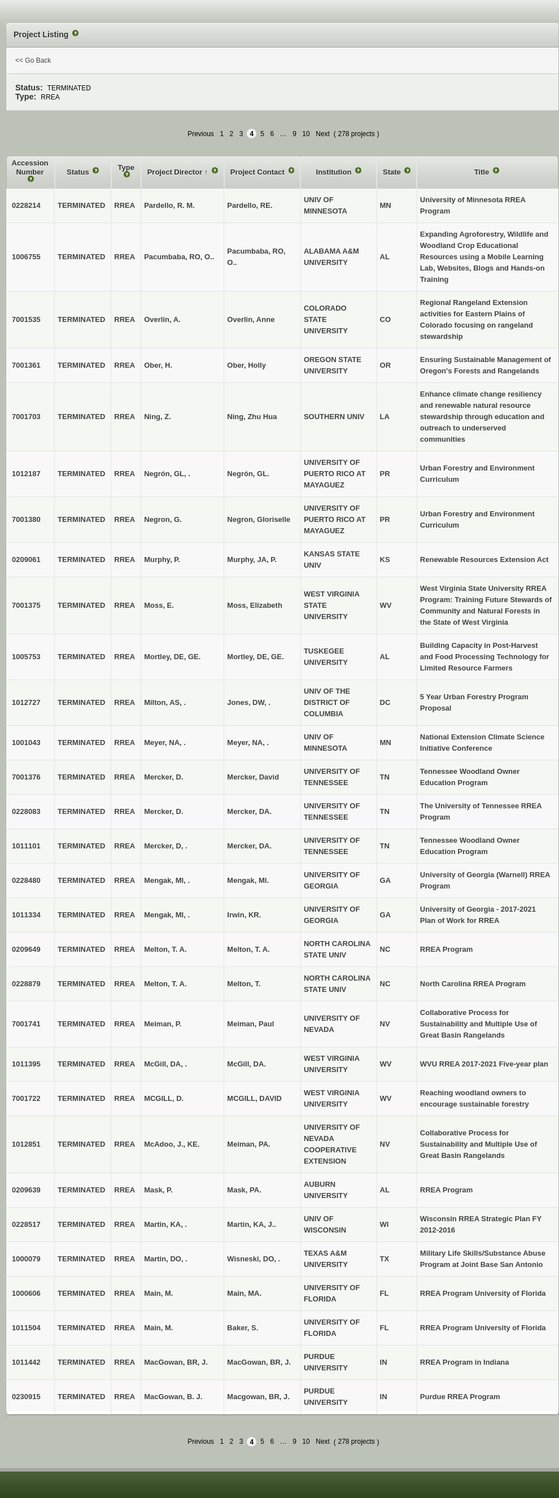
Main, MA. (244, 1293)
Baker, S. (242, 1327)
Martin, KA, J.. (251, 1224)
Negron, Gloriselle (258, 519)
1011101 (26, 846)
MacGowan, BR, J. (259, 1362)
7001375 (26, 605)
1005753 (26, 656)
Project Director (175, 172)
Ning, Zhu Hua (252, 416)
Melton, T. (243, 983)
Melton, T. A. (248, 949)
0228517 (26, 1224)
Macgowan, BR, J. (258, 1396)
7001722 (26, 1098)
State (393, 172)
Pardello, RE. (249, 205)
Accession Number (30, 167)
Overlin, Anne (250, 319)
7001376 (26, 777)
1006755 (26, 256)
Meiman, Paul (250, 1024)
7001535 (26, 319)
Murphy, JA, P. (252, 559)
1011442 (26, 1362)
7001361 (26, 365)
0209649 (26, 949)
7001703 (26, 416)
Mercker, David (253, 777)
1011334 (26, 915)
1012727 (26, 702)
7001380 (26, 519)
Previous (200, 134)
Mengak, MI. (248, 880)
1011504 (26, 1327)
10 (305, 134)
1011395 (26, 1064)
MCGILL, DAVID (254, 1098)
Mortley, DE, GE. (255, 656)
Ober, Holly (246, 365)
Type (126, 167)
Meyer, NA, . (248, 742)
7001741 (26, 1024)
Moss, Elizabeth (254, 605)
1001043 (26, 742)
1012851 (26, 1144)
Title (482, 172)
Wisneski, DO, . (253, 1259)
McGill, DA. (246, 1064)
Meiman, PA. (248, 1144)
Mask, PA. (244, 1190)
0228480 (26, 880)
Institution (334, 172)
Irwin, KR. (244, 915)
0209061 (26, 559)
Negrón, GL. (248, 473)
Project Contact (258, 172)
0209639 (26, 1190)
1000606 (26, 1293)
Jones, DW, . (248, 702)
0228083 (26, 811)
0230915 (26, 1396)
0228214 (26, 205)
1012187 (26, 473)
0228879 (26, 983)
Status (79, 172)
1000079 (26, 1259)
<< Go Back (33, 60)
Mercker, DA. (249, 811)
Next (323, 134)
